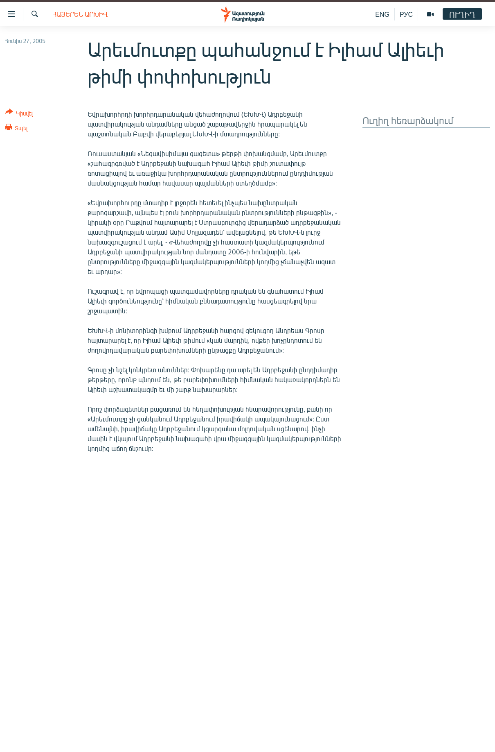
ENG (382, 14)
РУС (406, 14)
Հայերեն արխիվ (80, 14)
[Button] (19, 114)
